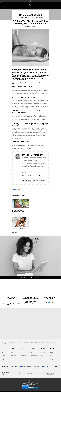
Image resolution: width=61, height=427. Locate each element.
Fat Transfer (3, 355)
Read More (14, 214)
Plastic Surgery (40, 17)
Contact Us (51, 359)
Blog (40, 356)
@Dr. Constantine (33, 180)
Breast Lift (12, 352)
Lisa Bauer (51, 352)
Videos (41, 355)
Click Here (41, 175)
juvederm (31, 352)
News (36, 17)
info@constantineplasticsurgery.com (30, 303)
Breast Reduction (13, 355)
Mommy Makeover (23, 355)
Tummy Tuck (22, 356)
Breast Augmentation (22, 17)
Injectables (6, 6)
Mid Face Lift (3, 356)
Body (50, 358)
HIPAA (41, 358)
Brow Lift (3, 352)
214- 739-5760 (16, 1)
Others (31, 356)
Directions (51, 361)
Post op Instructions (43, 352)
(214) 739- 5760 (30, 302)
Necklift (3, 358)
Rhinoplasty (3, 359)
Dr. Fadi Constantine (30, 17)
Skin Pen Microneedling (33, 355)
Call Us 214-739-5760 (29, 384)
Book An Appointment (44, 1)
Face (50, 355)
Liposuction (22, 352)
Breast (51, 356)
